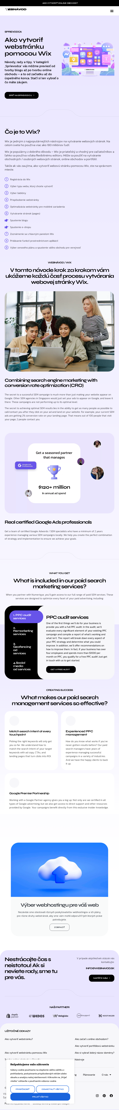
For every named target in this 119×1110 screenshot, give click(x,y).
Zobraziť (59, 928)
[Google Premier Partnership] (14, 783)
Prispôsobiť (23, 1089)
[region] (40, 1081)
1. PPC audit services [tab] (22, 616)
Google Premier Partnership (30, 793)
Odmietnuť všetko (53, 1089)
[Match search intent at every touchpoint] (14, 721)
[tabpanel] (77, 642)
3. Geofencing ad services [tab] (22, 648)
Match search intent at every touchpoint (26, 732)
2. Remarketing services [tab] (23, 631)
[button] (111, 10)
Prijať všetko (40, 1097)
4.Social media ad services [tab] (22, 666)
